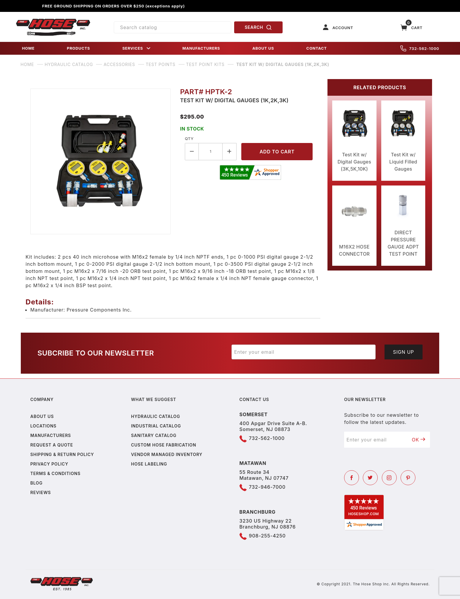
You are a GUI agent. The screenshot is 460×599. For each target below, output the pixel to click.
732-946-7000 (267, 487)
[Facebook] (351, 477)
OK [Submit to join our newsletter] (419, 440)
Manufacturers (50, 435)
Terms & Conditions (55, 473)
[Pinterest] (408, 477)
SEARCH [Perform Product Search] (258, 27)
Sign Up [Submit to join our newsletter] (403, 352)
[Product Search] (172, 27)
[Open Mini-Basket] (412, 27)
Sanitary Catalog (154, 435)
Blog (36, 482)
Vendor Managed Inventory (166, 454)
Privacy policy (49, 463)
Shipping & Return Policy (62, 454)
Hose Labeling (149, 463)
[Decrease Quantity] (192, 151)
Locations (43, 425)
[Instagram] (389, 477)
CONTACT (316, 48)
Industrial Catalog (156, 425)
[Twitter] (370, 477)
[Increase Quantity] (230, 151)
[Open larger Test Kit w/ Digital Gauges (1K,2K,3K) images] (100, 161)
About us (42, 416)
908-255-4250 (267, 536)
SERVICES (137, 48)
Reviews (40, 492)
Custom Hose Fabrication (163, 444)
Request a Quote (51, 444)
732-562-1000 (419, 48)
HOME (28, 48)
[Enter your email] (303, 352)
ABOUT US (263, 48)
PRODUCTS (78, 48)
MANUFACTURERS (201, 48)
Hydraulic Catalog (155, 416)
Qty (189, 138)
